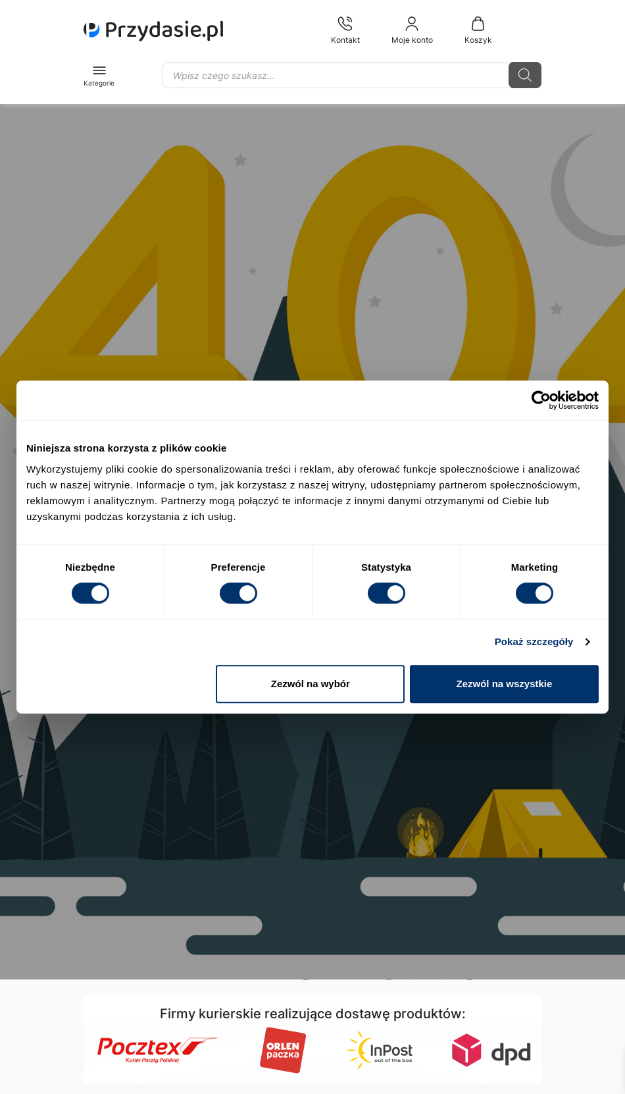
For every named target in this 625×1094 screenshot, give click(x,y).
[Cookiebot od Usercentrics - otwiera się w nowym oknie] (541, 400)
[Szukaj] (525, 75)
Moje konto (412, 30)
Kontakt (345, 30)
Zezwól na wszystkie (505, 683)
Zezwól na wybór (310, 683)
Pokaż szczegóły (534, 641)
